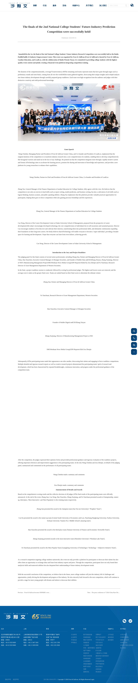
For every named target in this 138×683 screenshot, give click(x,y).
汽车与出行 (99, 642)
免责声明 (16, 679)
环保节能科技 (100, 664)
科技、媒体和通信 (89, 648)
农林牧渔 (98, 669)
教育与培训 (87, 666)
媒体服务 (111, 640)
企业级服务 (87, 661)
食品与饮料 (99, 645)
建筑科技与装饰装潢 (102, 656)
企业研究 (74, 637)
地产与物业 (87, 650)
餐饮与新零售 (87, 640)
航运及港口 (99, 666)
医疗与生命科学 (101, 637)
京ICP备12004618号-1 (51, 679)
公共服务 (86, 645)
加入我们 (123, 648)
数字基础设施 (87, 634)
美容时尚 (86, 653)
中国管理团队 (124, 637)
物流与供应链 (87, 656)
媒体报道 (111, 637)
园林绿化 (86, 672)
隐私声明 (8, 679)
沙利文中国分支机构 (126, 645)
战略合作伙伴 (124, 640)
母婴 (84, 669)
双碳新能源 (87, 637)
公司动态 (111, 634)
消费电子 (98, 634)
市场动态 (74, 640)
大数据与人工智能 (101, 653)
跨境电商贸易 (100, 661)
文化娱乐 (98, 658)
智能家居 (86, 642)
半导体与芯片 (100, 640)
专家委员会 (123, 642)
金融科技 (98, 648)
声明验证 (74, 642)
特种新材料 (87, 658)
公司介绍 (123, 634)
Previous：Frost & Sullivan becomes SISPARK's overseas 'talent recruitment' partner (34, 592)
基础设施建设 (87, 664)
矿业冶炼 (98, 650)
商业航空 (98, 672)
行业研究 (74, 634)
